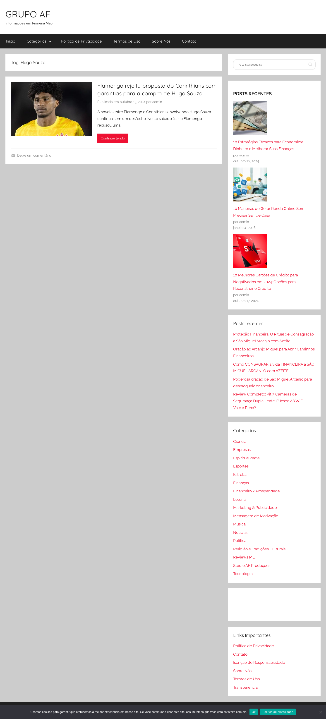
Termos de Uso (126, 41)
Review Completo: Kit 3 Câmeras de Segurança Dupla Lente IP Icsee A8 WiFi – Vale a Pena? (270, 401)
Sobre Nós (161, 41)
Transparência (245, 687)
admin (157, 102)
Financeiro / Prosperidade (256, 491)
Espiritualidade (246, 458)
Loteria (239, 499)
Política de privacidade (277, 712)
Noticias (240, 532)
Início (10, 41)
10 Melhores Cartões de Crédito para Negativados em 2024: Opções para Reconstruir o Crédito (265, 282)
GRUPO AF (27, 14)
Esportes (241, 466)
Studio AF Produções (251, 565)
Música (239, 524)
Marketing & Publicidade (255, 507)
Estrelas (240, 474)
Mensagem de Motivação (255, 516)
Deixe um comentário (34, 155)
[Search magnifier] (310, 64)
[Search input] (272, 64)
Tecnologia (243, 573)
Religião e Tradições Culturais (259, 549)
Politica (239, 540)
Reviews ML (244, 557)
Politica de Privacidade (81, 41)
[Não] (320, 712)
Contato (189, 41)
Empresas (242, 449)
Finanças (241, 483)
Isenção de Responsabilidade (259, 662)
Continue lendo (113, 138)
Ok (254, 712)
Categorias (39, 41)
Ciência (239, 441)
